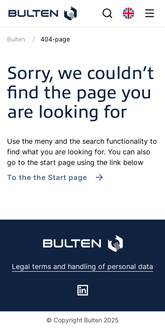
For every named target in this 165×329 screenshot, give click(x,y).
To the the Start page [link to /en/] (47, 177)
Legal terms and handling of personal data (82, 266)
